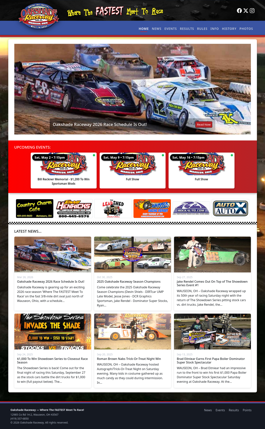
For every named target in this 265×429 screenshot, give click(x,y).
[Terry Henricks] (74, 208)
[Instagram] (252, 10)
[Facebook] (239, 10)
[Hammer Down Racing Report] (152, 208)
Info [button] (215, 29)
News (156, 29)
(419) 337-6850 (20, 418)
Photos (246, 29)
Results (187, 29)
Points (247, 410)
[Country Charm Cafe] (34, 208)
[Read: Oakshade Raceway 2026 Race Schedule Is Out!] (132, 89)
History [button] (229, 29)
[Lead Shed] (113, 208)
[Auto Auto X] (230, 208)
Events (170, 29)
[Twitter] (245, 10)
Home (144, 29)
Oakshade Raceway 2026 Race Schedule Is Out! (100, 124)
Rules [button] (202, 29)
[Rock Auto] (191, 208)
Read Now (204, 124)
